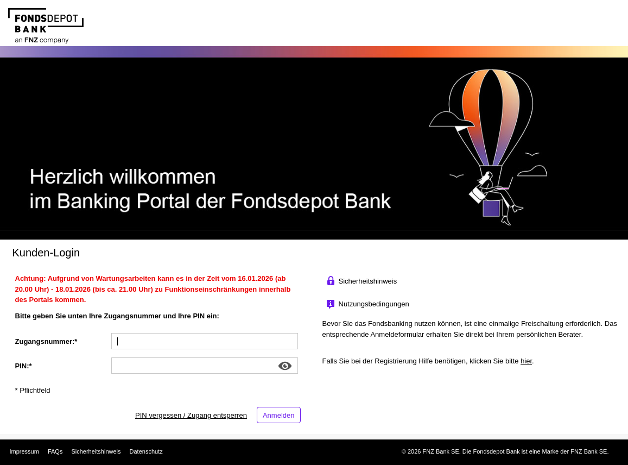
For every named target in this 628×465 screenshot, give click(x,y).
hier (526, 361)
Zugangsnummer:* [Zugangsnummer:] (46, 341)
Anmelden (279, 415)
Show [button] (285, 365)
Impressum (24, 451)
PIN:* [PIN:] (23, 366)
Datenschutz (146, 451)
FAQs (55, 451)
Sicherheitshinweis (95, 451)
